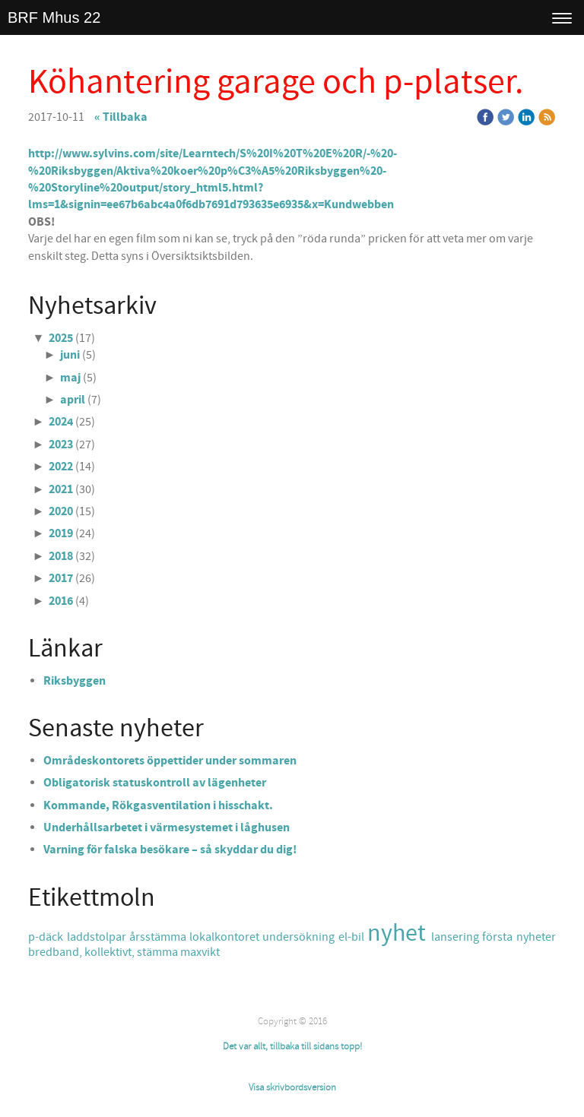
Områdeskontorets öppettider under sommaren (170, 760)
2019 (61, 533)
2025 (61, 338)
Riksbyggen (74, 680)
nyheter (536, 937)
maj (70, 377)
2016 (61, 601)
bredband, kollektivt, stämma (104, 952)
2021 (61, 489)
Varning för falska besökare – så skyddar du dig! (170, 849)
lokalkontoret (225, 937)
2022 (61, 466)
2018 (61, 556)
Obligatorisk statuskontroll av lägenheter (154, 782)
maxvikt (200, 952)
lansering (456, 937)
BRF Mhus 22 (54, 17)
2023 (61, 444)
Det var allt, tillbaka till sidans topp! (292, 1046)
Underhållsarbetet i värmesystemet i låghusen (166, 827)
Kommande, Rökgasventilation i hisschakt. (158, 805)
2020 (61, 511)
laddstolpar (98, 937)
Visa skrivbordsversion (292, 1087)
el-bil (352, 937)
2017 (61, 578)
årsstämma (159, 937)
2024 (61, 421)
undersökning (300, 937)
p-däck (47, 937)
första (499, 937)
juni (70, 354)
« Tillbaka (121, 117)
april (72, 399)
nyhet (399, 933)
